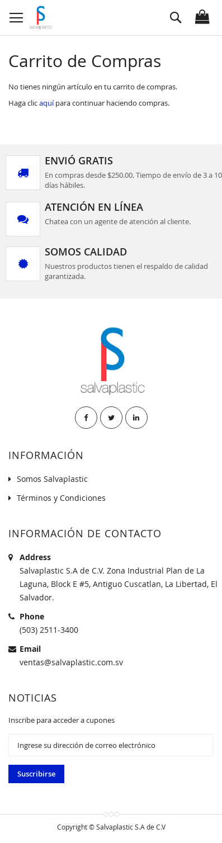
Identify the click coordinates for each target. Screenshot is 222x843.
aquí (46, 103)
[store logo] (40, 18)
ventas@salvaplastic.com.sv (71, 662)
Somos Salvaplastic (52, 478)
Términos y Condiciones (61, 497)
